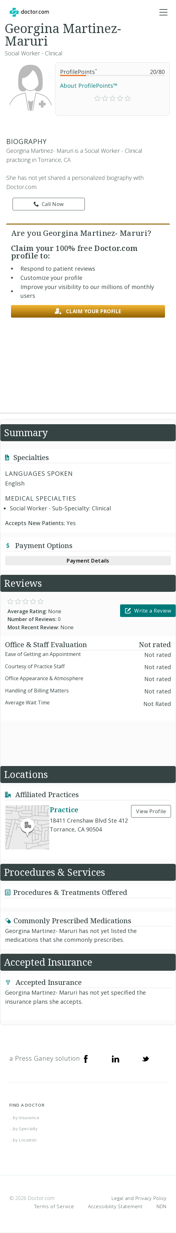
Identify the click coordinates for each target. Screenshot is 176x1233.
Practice (64, 809)
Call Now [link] (49, 204)
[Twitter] (145, 1058)
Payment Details (88, 560)
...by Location (23, 1140)
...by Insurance (24, 1117)
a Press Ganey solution (44, 1058)
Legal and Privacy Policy (139, 1198)
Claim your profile (88, 311)
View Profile (151, 811)
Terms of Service (54, 1206)
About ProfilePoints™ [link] (89, 85)
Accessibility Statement (115, 1206)
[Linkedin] (115, 1058)
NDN (162, 1206)
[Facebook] (86, 1058)
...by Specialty (23, 1128)
